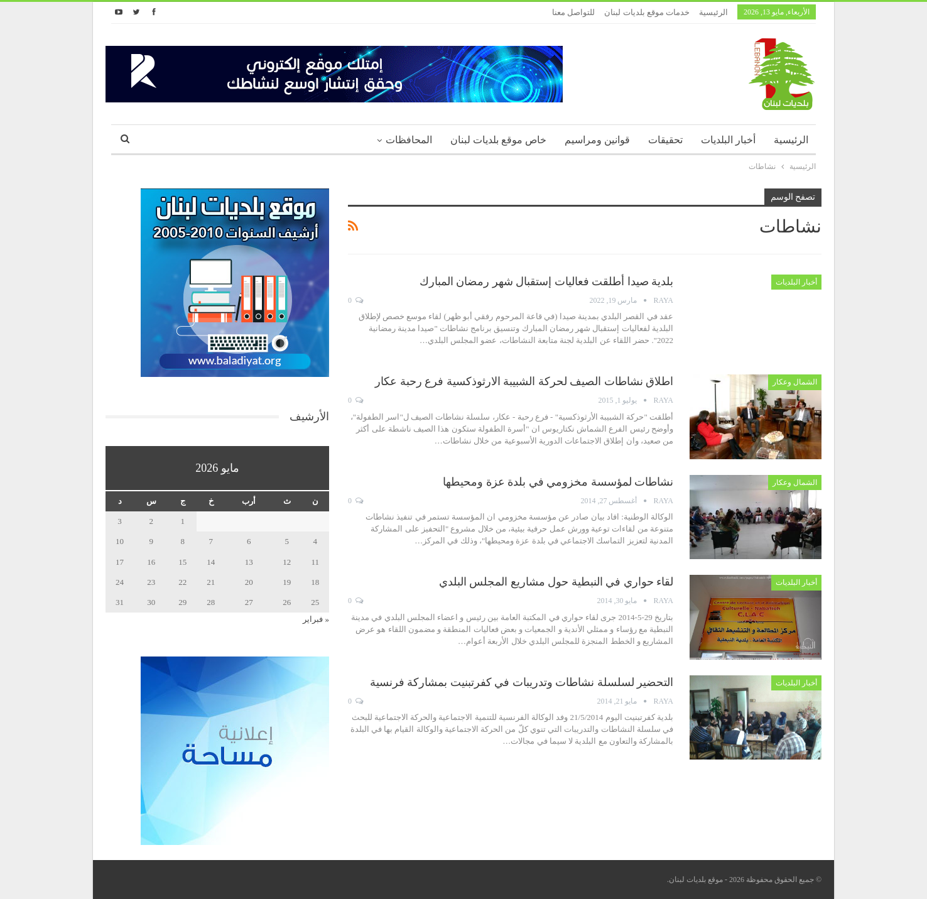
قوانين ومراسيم (597, 139)
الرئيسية (713, 12)
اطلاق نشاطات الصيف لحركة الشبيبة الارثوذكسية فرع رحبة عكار (524, 381)
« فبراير (316, 619)
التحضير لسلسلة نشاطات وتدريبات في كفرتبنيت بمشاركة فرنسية (522, 682)
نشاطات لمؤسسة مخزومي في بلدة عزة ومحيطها (558, 482)
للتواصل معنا (573, 12)
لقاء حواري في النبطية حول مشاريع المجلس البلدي (556, 581)
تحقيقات (665, 139)
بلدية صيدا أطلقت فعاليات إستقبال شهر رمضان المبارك (547, 281)
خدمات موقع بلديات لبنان (647, 12)
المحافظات (409, 139)
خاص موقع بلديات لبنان (498, 139)
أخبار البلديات (728, 139)
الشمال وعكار (794, 382)
